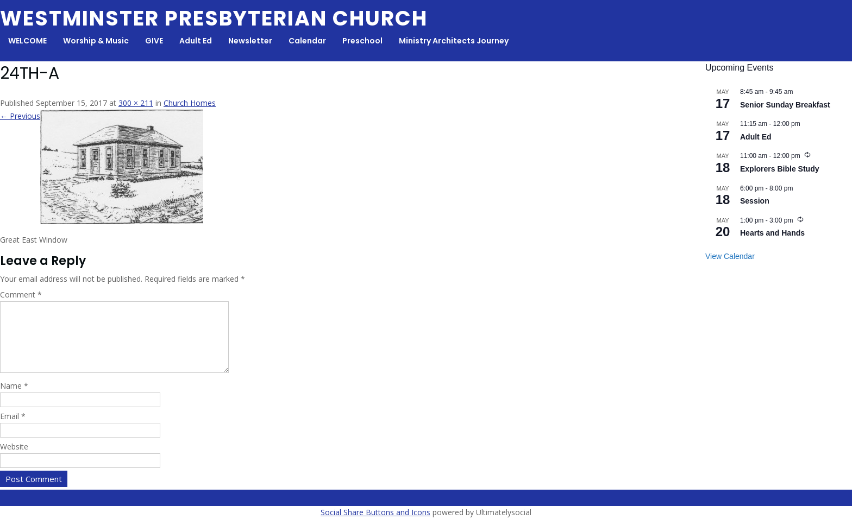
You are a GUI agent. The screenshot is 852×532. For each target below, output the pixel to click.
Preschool (362, 40)
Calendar (307, 40)
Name (14, 399)
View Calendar (730, 256)
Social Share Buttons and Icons (375, 525)
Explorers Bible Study (779, 168)
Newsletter (250, 40)
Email (13, 429)
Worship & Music (96, 40)
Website (14, 459)
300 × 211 (135, 103)
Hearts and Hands (772, 233)
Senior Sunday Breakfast (785, 104)
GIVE (154, 40)
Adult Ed (195, 40)
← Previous (20, 116)
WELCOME (27, 40)
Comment (21, 294)
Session (754, 201)
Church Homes (190, 103)
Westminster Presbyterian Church (214, 18)
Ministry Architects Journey (454, 40)
